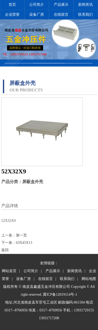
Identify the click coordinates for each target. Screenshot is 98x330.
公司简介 (36, 5)
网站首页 (9, 271)
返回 (5, 250)
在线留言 (61, 14)
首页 (12, 5)
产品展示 (61, 5)
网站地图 (89, 279)
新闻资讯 (85, 5)
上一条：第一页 (14, 235)
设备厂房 (36, 14)
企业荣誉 (12, 14)
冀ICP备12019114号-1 (60, 294)
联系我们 (85, 14)
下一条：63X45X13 (16, 243)
